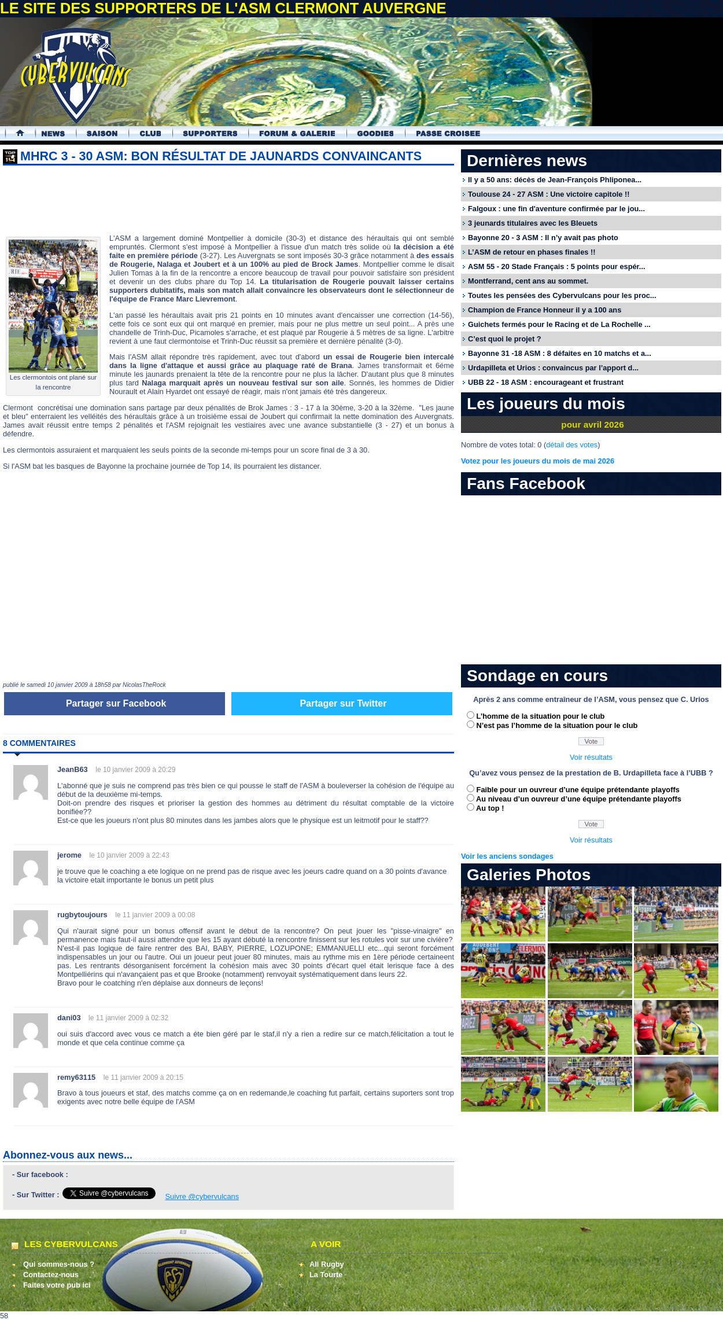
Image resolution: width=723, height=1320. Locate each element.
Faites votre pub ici (57, 1285)
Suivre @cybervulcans (202, 1196)
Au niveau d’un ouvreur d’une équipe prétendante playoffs (578, 799)
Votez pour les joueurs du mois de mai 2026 (537, 461)
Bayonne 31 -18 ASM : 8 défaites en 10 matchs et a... (559, 353)
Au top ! (490, 808)
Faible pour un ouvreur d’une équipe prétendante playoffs (578, 789)
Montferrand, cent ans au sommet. (528, 281)
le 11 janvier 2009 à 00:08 (155, 915)
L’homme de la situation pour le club (541, 716)
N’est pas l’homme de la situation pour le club (557, 725)
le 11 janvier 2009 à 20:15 (143, 1077)
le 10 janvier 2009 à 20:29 (135, 770)
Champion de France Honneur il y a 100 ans (544, 310)
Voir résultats (591, 757)
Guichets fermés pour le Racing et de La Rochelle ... (559, 324)
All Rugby (326, 1264)
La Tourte (325, 1274)
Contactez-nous (51, 1274)
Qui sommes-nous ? (58, 1264)
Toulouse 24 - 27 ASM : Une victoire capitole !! (548, 194)
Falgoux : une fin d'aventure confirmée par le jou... (556, 208)
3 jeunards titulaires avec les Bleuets (532, 223)
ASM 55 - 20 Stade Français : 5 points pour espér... (556, 266)
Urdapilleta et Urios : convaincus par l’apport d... (553, 367)
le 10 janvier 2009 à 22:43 (129, 855)
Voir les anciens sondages (507, 856)
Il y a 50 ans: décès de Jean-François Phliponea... (554, 179)
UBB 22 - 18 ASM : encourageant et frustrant (546, 382)
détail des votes (571, 444)
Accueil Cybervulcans (14, 133)
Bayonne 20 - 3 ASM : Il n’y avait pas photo (543, 237)
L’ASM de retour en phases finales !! (531, 252)
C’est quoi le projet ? (504, 338)
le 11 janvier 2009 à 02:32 (128, 1018)
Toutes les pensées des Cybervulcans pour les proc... (562, 295)
